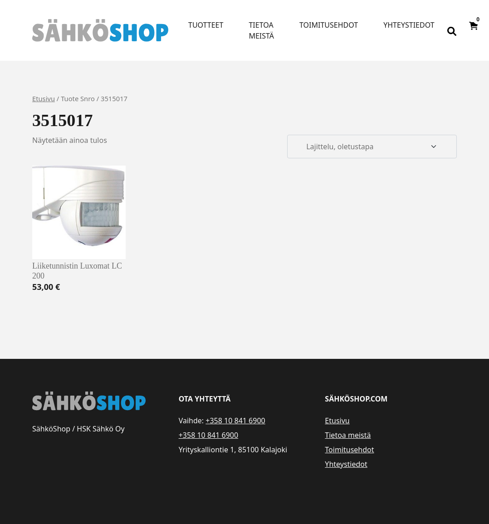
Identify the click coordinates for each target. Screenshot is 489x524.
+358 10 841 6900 (235, 421)
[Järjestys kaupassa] (372, 146)
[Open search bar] (451, 30)
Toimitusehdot (328, 25)
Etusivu (43, 98)
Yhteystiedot (408, 25)
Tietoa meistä (261, 30)
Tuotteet (205, 25)
